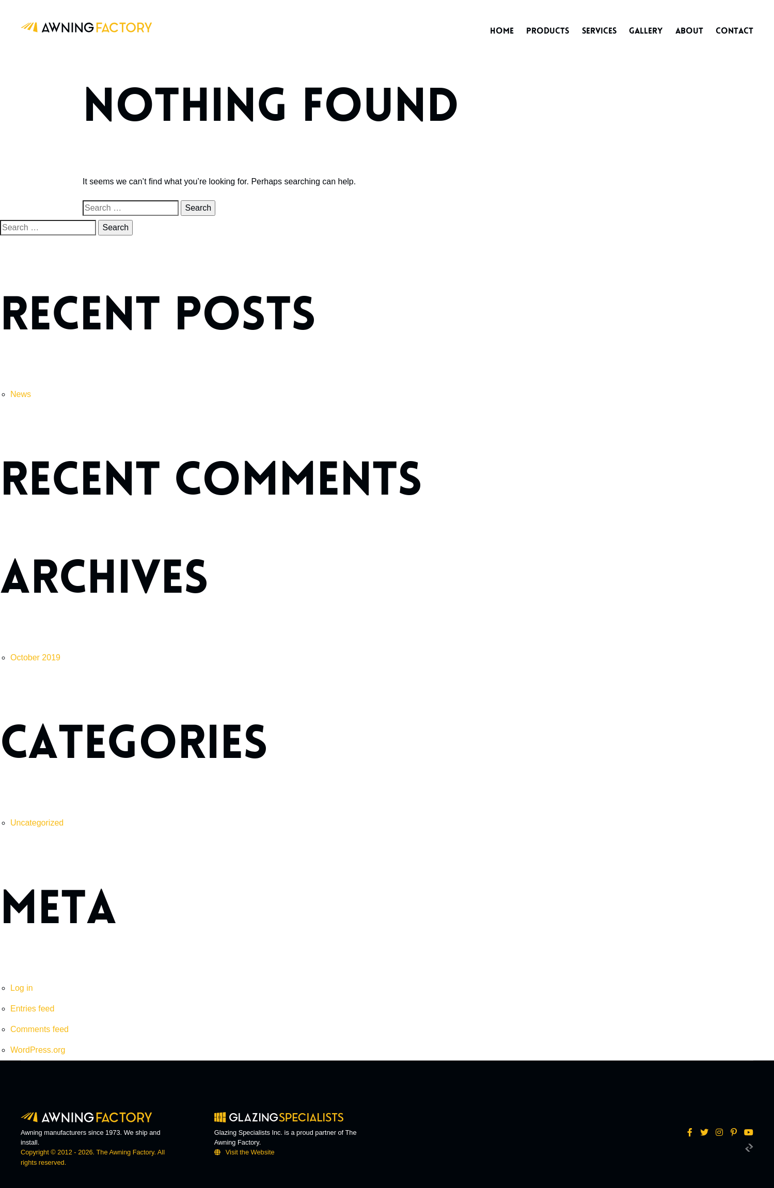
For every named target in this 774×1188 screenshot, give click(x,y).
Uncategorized (37, 822)
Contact (734, 31)
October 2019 (35, 657)
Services (599, 31)
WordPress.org (37, 1050)
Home (502, 31)
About (689, 31)
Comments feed (39, 1029)
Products (547, 31)
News (20, 394)
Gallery (645, 31)
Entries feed (32, 1008)
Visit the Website (250, 1152)
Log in (21, 988)
